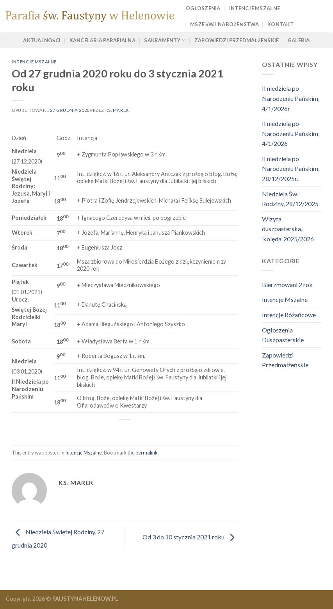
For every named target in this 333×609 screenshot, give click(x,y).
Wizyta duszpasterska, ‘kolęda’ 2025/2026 (288, 229)
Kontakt (280, 24)
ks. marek (117, 110)
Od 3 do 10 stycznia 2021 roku (190, 537)
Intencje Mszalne (254, 8)
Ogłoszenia (203, 8)
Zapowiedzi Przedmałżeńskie (236, 40)
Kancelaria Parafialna (102, 40)
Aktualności (42, 40)
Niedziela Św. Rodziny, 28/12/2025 (290, 199)
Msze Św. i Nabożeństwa (224, 24)
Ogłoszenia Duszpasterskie (283, 335)
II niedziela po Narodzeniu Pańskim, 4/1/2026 (290, 133)
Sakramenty (164, 40)
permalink (146, 452)
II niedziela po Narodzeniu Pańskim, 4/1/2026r (290, 98)
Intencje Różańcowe (289, 314)
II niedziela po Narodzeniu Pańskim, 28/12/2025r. (290, 168)
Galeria (299, 40)
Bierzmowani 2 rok (287, 284)
